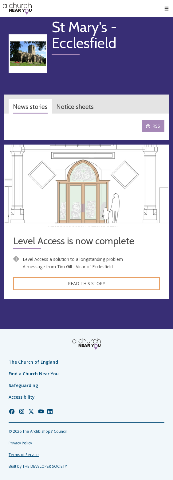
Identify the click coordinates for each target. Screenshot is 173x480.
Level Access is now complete (73, 241)
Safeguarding (23, 385)
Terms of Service (24, 454)
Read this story (86, 283)
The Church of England (33, 362)
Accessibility (22, 397)
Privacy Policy (20, 443)
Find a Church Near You (34, 374)
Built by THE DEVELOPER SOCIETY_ (39, 466)
